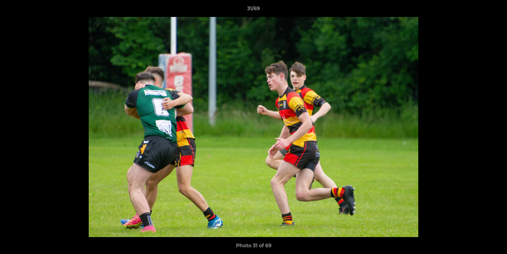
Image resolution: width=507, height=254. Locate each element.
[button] (494, 10)
